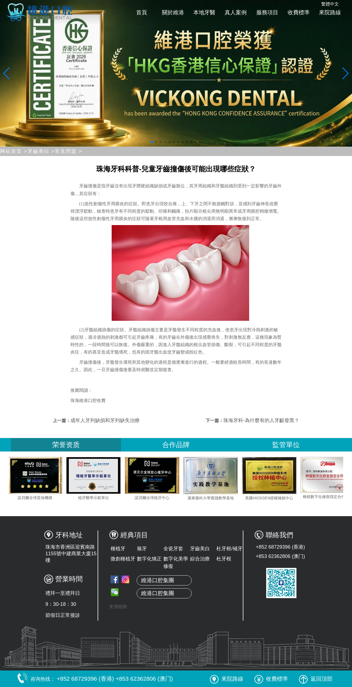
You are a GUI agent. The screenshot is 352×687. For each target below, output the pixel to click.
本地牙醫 (204, 12)
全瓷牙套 (173, 548)
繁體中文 (330, 4)
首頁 (141, 12)
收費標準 (299, 12)
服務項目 (267, 12)
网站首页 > (14, 151)
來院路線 (330, 12)
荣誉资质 (66, 444)
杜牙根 (223, 559)
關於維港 (173, 12)
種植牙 (118, 548)
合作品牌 (176, 444)
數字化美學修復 (175, 562)
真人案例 (236, 12)
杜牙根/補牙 (229, 548)
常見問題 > (68, 151)
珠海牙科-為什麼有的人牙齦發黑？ (261, 420)
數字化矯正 (149, 559)
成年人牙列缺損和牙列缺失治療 (105, 420)
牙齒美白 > (41, 151)
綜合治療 (200, 559)
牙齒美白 (200, 548)
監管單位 (286, 444)
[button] (152, 142)
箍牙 (142, 548)
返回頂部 (315, 679)
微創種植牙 (123, 559)
